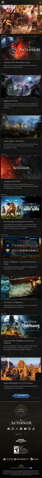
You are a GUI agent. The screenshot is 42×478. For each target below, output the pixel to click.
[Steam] (34, 459)
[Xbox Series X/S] (21, 459)
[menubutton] (40, 2)
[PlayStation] (8, 459)
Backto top (21, 410)
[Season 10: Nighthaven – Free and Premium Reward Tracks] (21, 247)
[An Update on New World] (21, 167)
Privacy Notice (21, 465)
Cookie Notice (21, 466)
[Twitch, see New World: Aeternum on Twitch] (13, 429)
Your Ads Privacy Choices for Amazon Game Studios (21, 467)
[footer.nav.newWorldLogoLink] (21, 424)
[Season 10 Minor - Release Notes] (21, 126)
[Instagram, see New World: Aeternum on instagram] (29, 429)
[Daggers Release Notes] (21, 86)
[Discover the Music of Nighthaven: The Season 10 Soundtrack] (21, 326)
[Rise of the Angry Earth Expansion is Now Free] (21, 207)
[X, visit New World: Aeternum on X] (17, 429)
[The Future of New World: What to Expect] (21, 48)
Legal (21, 464)
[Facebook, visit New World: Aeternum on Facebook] (21, 429)
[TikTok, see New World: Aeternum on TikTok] (33, 429)
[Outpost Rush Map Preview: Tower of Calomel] (21, 369)
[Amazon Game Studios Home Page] (21, 441)
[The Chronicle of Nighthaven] (21, 288)
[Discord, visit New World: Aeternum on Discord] (8, 429)
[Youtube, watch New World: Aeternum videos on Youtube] (25, 429)
